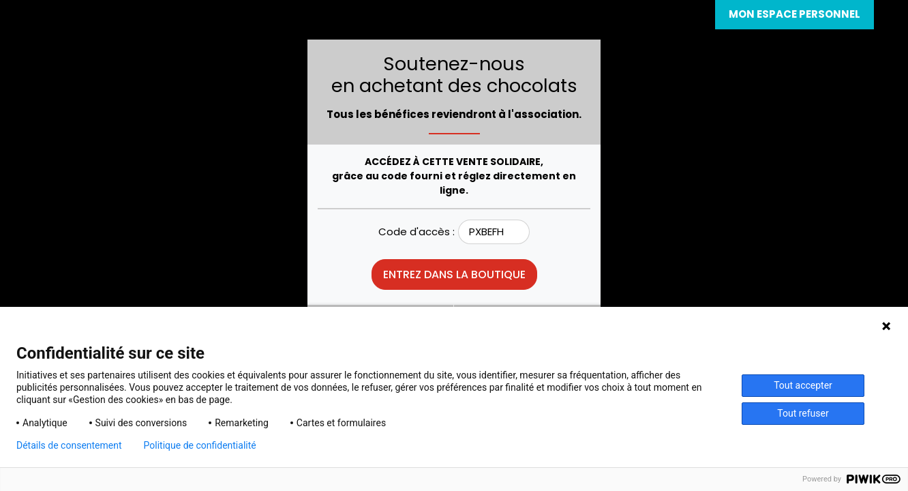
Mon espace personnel (794, 14)
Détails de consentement (69, 445)
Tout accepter (803, 385)
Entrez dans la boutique (454, 274)
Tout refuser (802, 413)
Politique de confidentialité (200, 445)
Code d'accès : (416, 231)
